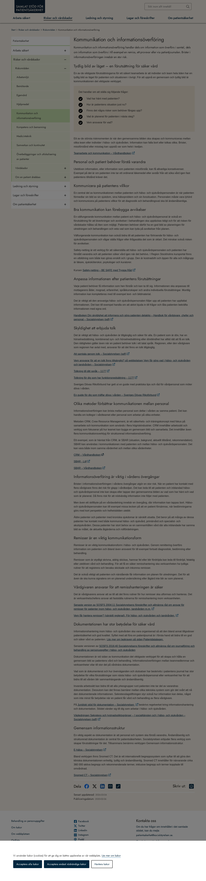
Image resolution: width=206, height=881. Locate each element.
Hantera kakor (101, 864)
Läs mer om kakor (111, 855)
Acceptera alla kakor (27, 864)
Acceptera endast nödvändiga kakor (66, 864)
